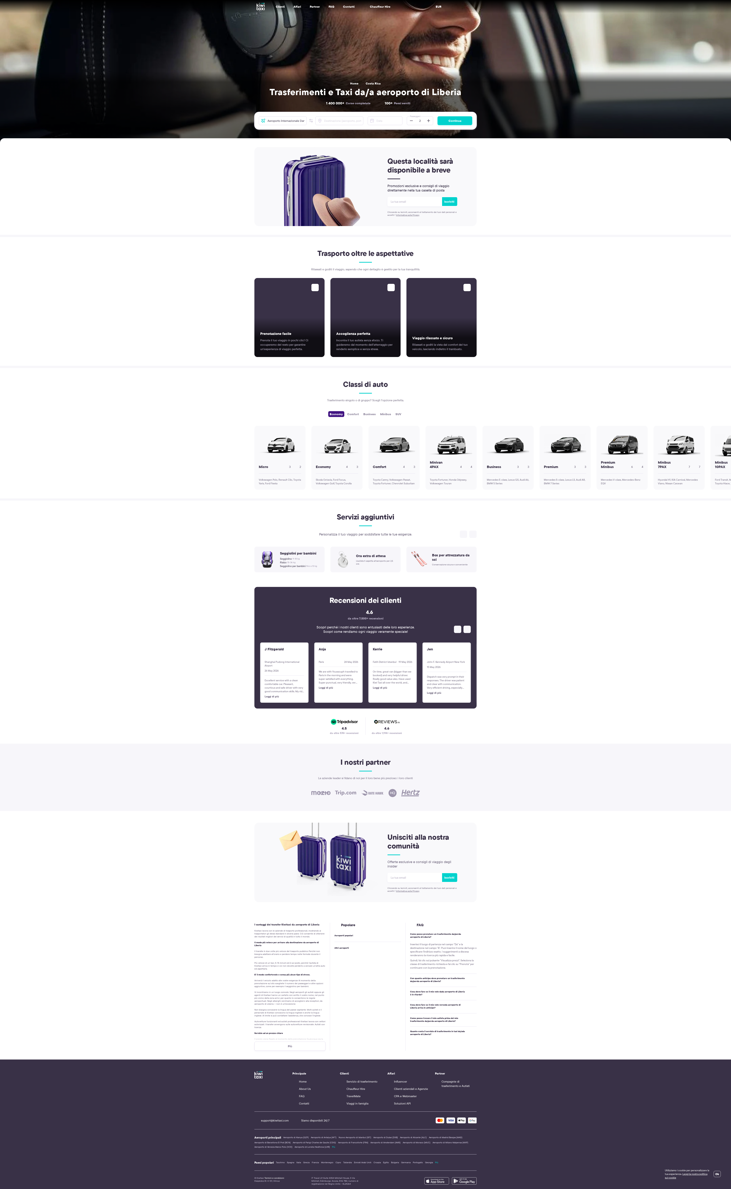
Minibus (385, 414)
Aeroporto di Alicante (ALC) (413, 1137)
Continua (454, 121)
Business (369, 414)
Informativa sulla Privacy (407, 215)
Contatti (349, 6)
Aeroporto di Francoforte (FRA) (353, 1142)
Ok (717, 1174)
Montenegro (327, 1162)
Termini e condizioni (274, 1178)
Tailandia (347, 1162)
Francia (315, 1162)
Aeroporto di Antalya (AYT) (323, 1137)
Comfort (353, 414)
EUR (439, 6)
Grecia (306, 1162)
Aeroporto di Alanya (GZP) (296, 1137)
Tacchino (280, 1162)
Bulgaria (395, 1162)
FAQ (331, 6)
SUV (398, 414)
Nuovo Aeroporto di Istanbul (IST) (355, 1137)
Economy (336, 414)
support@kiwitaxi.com (271, 1120)
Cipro (338, 1162)
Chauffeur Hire (376, 6)
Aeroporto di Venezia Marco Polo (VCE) (273, 1146)
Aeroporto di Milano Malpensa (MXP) (450, 1142)
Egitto (386, 1162)
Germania (406, 1162)
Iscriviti (449, 201)
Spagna (290, 1162)
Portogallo (418, 1162)
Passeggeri (415, 116)
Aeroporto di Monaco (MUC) (416, 1142)
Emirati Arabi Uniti (362, 1162)
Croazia (377, 1162)
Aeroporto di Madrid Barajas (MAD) (445, 1137)
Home (354, 83)
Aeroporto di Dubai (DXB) (385, 1137)
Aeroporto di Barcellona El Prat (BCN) (272, 1142)
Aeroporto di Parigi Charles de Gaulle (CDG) (314, 1142)
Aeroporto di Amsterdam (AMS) (385, 1142)
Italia (298, 1162)
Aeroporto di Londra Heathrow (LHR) (312, 1146)
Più (333, 1146)
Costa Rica (373, 83)
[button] (311, 120)
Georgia (429, 1162)
